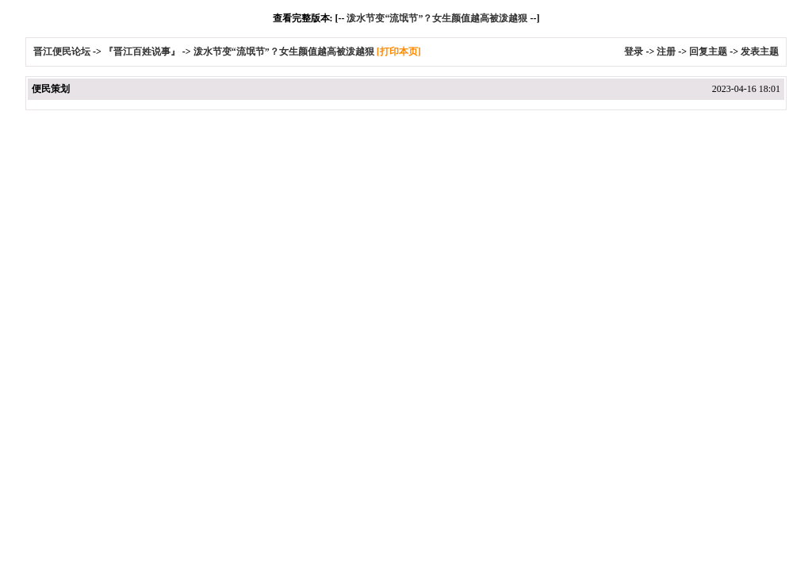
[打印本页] (399, 51)
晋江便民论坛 (61, 51)
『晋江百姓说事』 (142, 51)
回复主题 (708, 51)
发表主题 (760, 51)
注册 (666, 51)
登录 (633, 51)
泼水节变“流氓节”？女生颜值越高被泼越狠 (437, 18)
